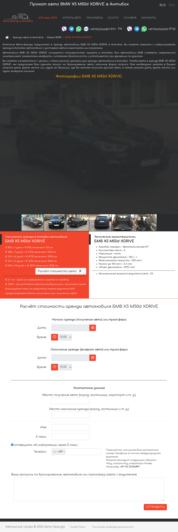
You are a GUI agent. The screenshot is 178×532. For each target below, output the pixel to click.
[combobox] (59, 452)
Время (41, 337)
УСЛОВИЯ (130, 18)
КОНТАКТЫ (148, 18)
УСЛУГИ (113, 18)
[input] (70, 327)
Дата (41, 327)
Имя (43, 427)
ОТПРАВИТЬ (155, 507)
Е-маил (41, 436)
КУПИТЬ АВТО (72, 18)
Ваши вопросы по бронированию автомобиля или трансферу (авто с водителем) (74, 474)
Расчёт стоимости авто (60, 271)
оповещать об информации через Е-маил (44, 445)
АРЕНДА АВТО (47, 18)
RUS (163, 5)
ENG (172, 5)
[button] (175, 147)
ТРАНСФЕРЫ (94, 18)
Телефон (40, 451)
